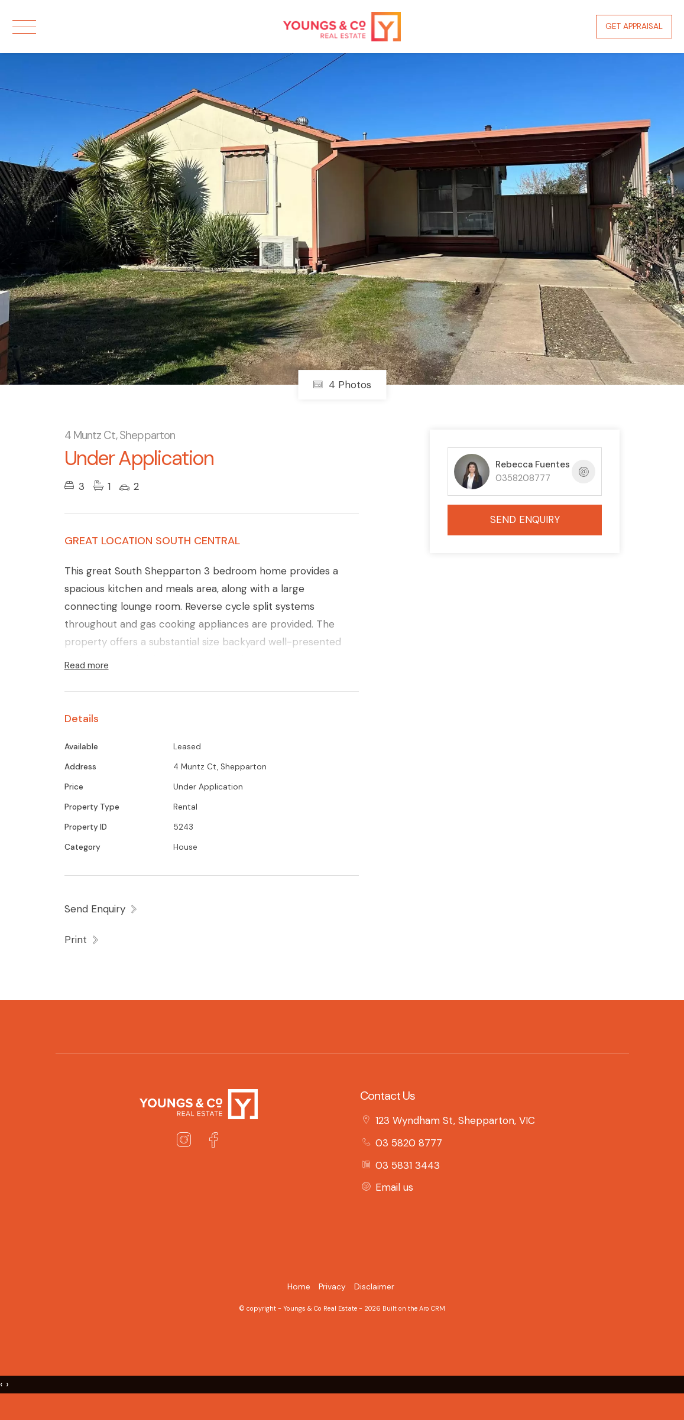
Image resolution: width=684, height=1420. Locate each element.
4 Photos (342, 384)
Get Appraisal (634, 26)
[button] (82, 939)
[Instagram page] (186, 1141)
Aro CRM (432, 1308)
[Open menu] (24, 27)
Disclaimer (374, 1287)
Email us (394, 1187)
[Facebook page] (214, 1141)
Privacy (332, 1287)
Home (298, 1287)
